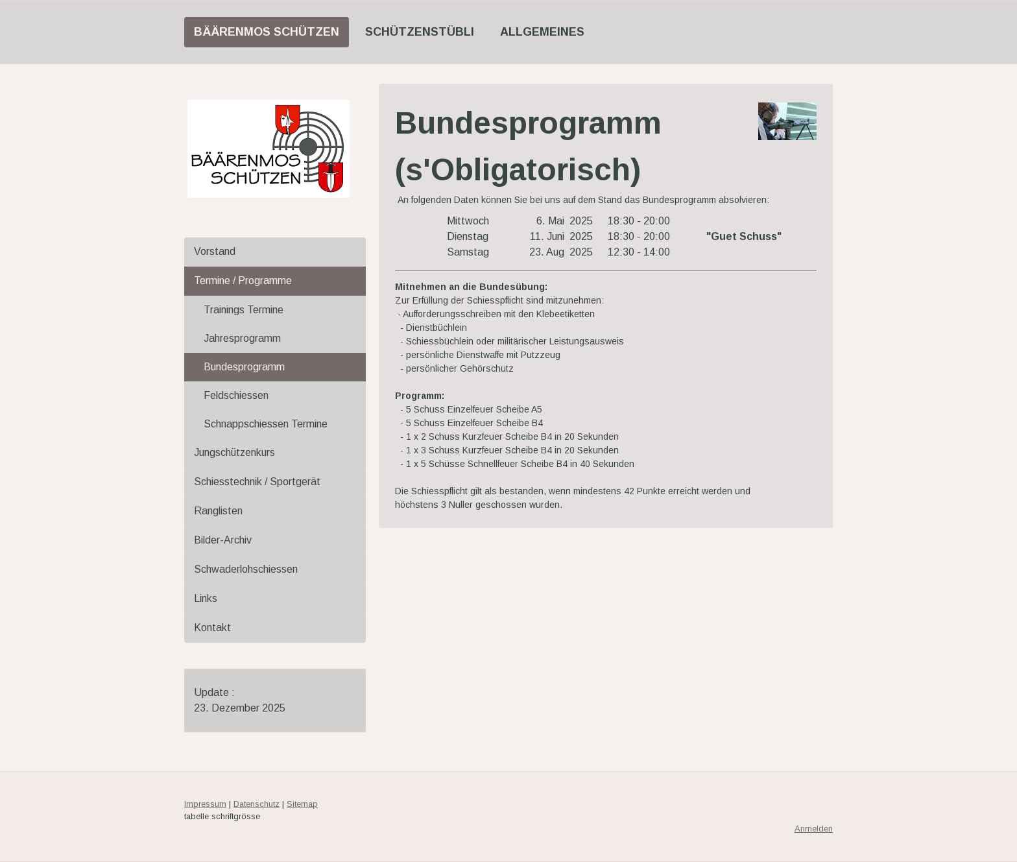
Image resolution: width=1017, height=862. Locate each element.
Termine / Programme (243, 280)
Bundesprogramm (244, 366)
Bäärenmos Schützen (266, 31)
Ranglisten (218, 510)
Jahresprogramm (242, 338)
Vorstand (214, 251)
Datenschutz (256, 804)
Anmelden (814, 828)
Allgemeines (542, 31)
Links (205, 598)
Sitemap (302, 804)
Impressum (205, 804)
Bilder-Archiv (223, 539)
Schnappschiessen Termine (266, 423)
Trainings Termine (243, 309)
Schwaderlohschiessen (246, 569)
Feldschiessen (236, 395)
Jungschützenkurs (234, 452)
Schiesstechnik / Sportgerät (257, 481)
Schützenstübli (419, 31)
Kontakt (212, 627)
